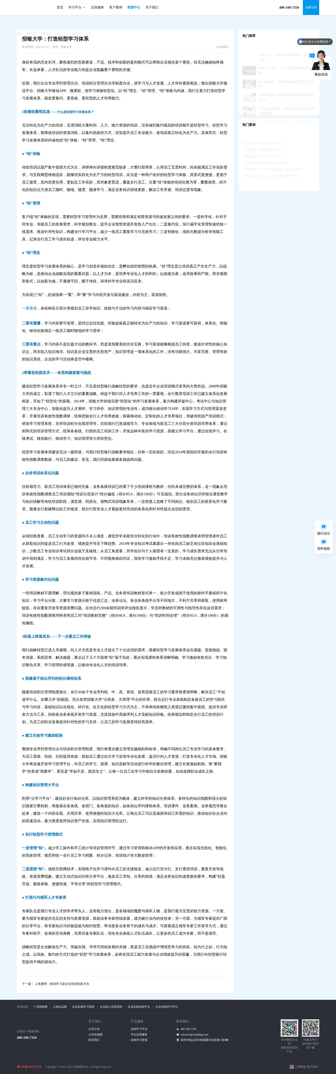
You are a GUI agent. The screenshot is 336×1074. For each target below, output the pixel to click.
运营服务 (97, 7)
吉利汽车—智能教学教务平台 (261, 139)
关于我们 (151, 7)
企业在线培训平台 (139, 1006)
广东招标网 (40, 1006)
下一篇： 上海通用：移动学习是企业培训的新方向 (55, 984)
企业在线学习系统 (83, 1006)
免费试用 (311, 7)
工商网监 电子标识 (306, 1066)
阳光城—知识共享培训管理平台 (263, 133)
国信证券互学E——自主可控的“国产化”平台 (271, 165)
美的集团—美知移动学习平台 (261, 146)
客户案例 (115, 7)
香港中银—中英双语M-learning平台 (265, 152)
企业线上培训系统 (111, 1006)
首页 (60, 7)
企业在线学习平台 (166, 1006)
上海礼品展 (60, 1006)
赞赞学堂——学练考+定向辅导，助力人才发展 (272, 159)
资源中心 (133, 7)
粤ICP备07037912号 (29, 1066)
